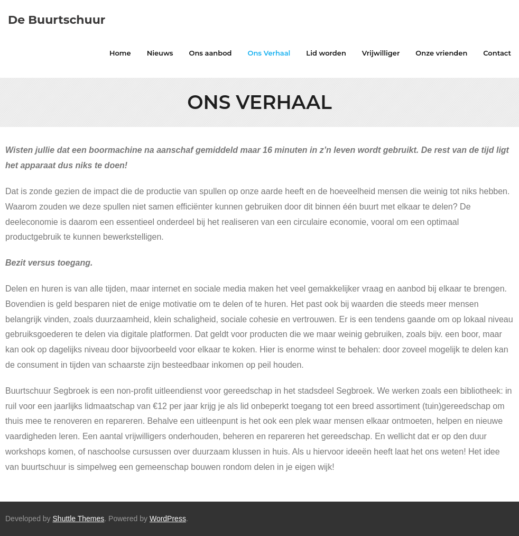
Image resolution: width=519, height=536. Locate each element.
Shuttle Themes (79, 518)
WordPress (168, 518)
